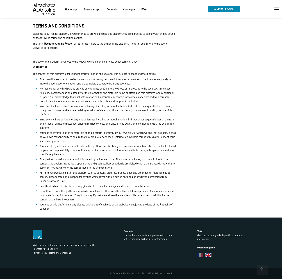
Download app (92, 9)
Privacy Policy (40, 252)
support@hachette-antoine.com (150, 238)
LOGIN (224, 8)
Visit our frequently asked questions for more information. (220, 237)
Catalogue (129, 9)
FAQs (144, 9)
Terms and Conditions (60, 252)
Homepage (71, 9)
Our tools (112, 9)
